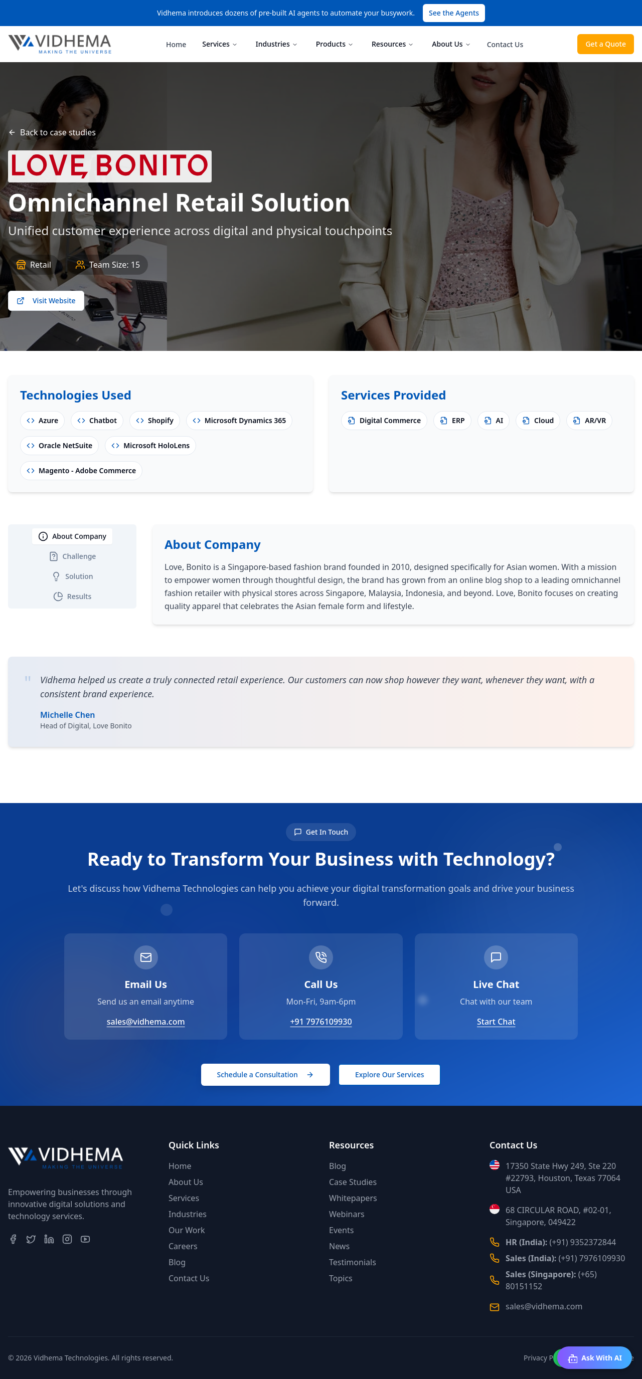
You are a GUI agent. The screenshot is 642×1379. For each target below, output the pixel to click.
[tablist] (72, 566)
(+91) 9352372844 (583, 1242)
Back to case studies (52, 132)
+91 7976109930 (321, 1021)
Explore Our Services (389, 1074)
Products (335, 44)
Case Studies (353, 1182)
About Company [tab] (72, 536)
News (339, 1246)
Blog (177, 1262)
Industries (277, 44)
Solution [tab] (72, 576)
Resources (393, 44)
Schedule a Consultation (265, 1074)
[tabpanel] (393, 574)
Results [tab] (72, 597)
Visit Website (46, 300)
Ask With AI (594, 1358)
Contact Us (505, 44)
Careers (183, 1246)
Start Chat (496, 1021)
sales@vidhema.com (146, 1021)
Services (220, 44)
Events (341, 1230)
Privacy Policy (546, 1357)
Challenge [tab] (72, 556)
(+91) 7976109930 (592, 1258)
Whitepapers (353, 1198)
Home (176, 44)
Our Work (187, 1230)
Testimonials (352, 1262)
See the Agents (454, 13)
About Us (451, 44)
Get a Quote (605, 44)
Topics (341, 1278)
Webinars (347, 1214)
